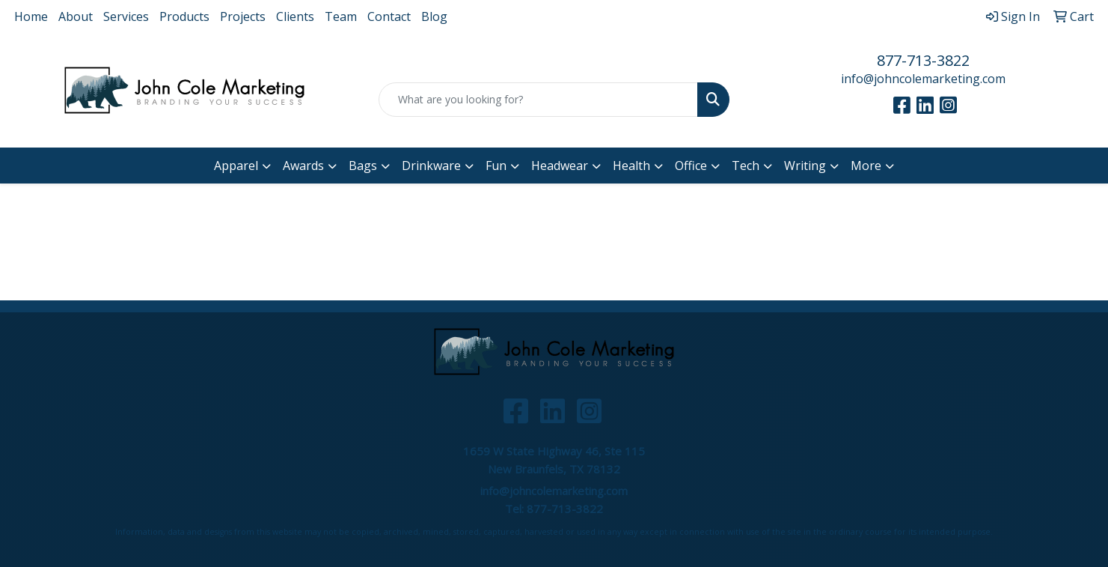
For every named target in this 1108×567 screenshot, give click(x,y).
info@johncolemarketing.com (923, 78)
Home (31, 16)
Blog (434, 16)
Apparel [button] (236, 165)
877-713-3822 (923, 60)
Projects (243, 16)
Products (184, 16)
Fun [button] (496, 165)
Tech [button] (745, 165)
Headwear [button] (559, 165)
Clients (295, 16)
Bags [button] (363, 165)
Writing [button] (805, 165)
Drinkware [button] (431, 165)
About (75, 16)
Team (341, 16)
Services (126, 16)
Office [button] (691, 165)
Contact (389, 16)
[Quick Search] (539, 99)
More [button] (866, 165)
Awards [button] (303, 165)
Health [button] (631, 165)
